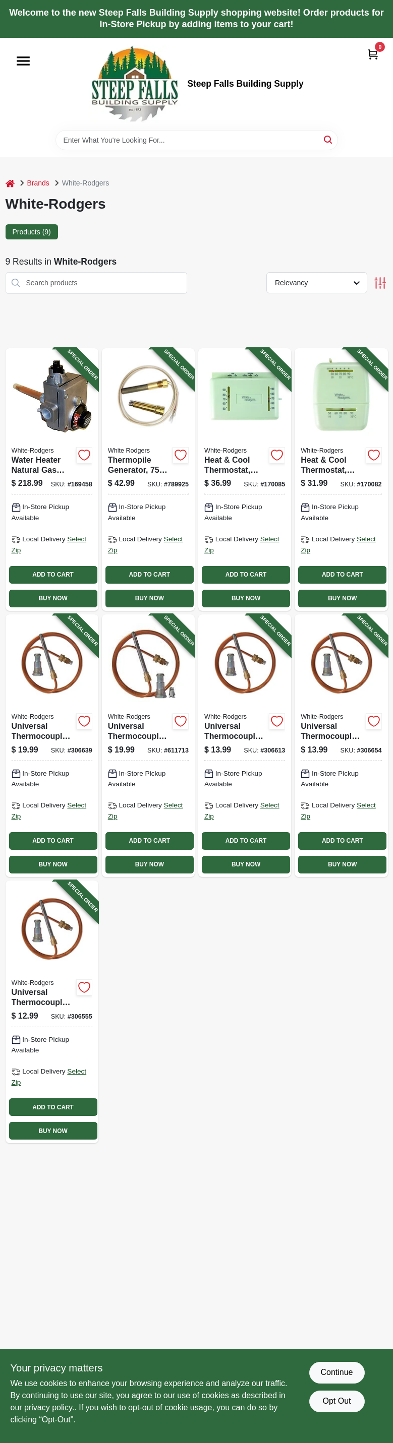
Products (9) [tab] (32, 232)
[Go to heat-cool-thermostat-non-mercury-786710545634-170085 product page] (244, 479)
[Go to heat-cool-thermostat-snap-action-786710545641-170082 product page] (341, 479)
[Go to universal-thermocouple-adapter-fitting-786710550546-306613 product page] (244, 745)
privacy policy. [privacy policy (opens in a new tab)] (49, 1407)
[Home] (10, 183)
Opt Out (336, 1401)
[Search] (328, 139)
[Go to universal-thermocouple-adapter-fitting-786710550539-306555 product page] (52, 1012)
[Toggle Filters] (380, 283)
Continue (336, 1372)
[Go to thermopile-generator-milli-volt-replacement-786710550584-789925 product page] (148, 479)
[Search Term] (196, 140)
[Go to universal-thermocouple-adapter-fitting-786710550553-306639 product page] (52, 745)
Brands (38, 183)
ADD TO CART (53, 574)
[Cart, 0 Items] (373, 54)
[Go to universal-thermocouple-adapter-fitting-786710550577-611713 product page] (148, 745)
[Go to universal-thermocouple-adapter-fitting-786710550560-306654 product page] (341, 745)
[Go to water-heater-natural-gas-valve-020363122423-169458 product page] (52, 479)
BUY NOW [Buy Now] (52, 598)
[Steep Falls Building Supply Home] (134, 84)
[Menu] (23, 61)
